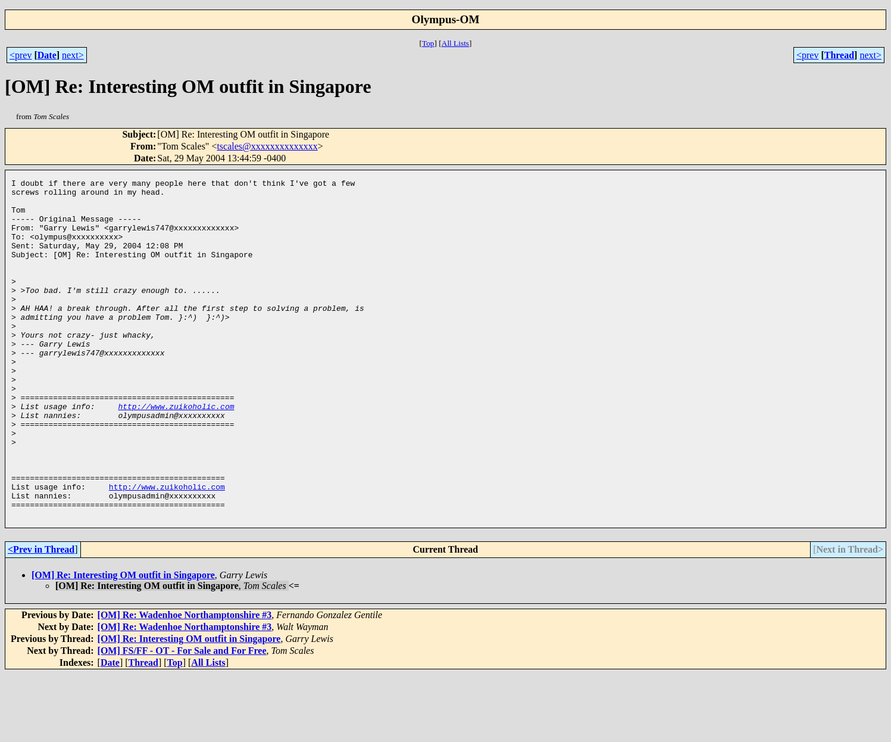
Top (428, 43)
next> (73, 55)
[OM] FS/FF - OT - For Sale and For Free (182, 718)
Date (47, 55)
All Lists (455, 43)
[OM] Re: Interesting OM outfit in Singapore (123, 643)
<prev (21, 55)
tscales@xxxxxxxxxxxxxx (267, 146)
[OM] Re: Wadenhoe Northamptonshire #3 (185, 683)
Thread (839, 55)
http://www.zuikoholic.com (176, 452)
